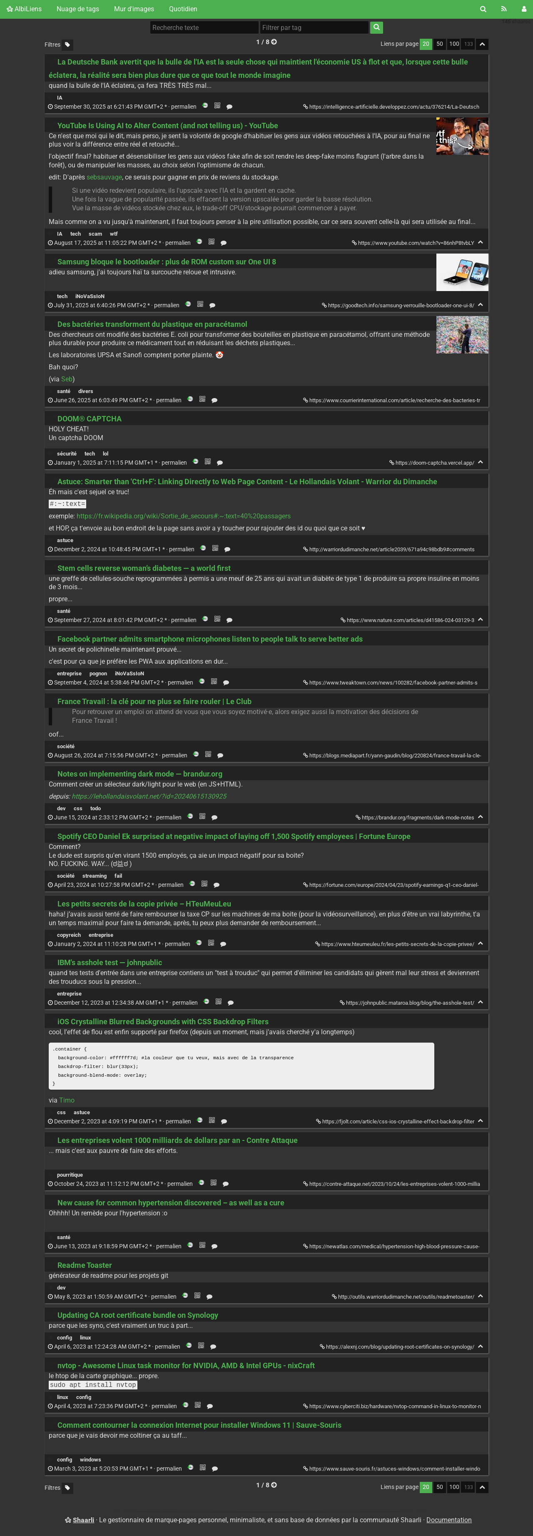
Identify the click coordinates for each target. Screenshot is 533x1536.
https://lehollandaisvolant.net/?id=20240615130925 (149, 796)
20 (426, 43)
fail (118, 876)
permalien (123, 106)
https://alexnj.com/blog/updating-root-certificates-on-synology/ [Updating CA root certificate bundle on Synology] (398, 1348)
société (66, 746)
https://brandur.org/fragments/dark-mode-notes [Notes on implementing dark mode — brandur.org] (416, 817)
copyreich (69, 935)
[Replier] (480, 242)
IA (59, 98)
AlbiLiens (24, 9)
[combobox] (314, 27)
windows (90, 1461)
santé (63, 391)
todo (95, 808)
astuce (65, 540)
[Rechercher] (483, 9)
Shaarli (83, 1521)
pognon (98, 673)
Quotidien (183, 9)
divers (85, 391)
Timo (67, 1102)
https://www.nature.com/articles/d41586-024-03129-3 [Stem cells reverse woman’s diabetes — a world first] (408, 620)
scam (95, 234)
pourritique (70, 1176)
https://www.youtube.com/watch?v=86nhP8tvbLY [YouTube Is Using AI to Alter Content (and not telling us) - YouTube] (414, 243)
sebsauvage (104, 177)
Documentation (449, 1521)
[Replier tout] (482, 44)
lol (105, 454)
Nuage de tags (78, 9)
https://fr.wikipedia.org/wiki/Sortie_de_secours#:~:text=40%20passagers (184, 516)
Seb (66, 379)
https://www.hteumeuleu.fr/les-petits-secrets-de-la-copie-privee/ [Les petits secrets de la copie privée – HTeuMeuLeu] (395, 944)
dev (61, 808)
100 (454, 43)
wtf (114, 234)
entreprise (69, 673)
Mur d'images (134, 9)
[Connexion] (524, 9)
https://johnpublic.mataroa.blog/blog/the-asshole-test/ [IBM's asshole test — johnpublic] (408, 1003)
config (64, 1339)
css (78, 808)
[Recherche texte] (204, 27)
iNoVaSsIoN (90, 296)
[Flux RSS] (504, 9)
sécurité (67, 454)
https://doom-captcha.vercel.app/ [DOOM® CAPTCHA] (432, 463)
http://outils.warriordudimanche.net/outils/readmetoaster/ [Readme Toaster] (404, 1298)
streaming (94, 876)
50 (439, 43)
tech (75, 234)
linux (85, 1339)
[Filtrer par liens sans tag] (67, 45)
